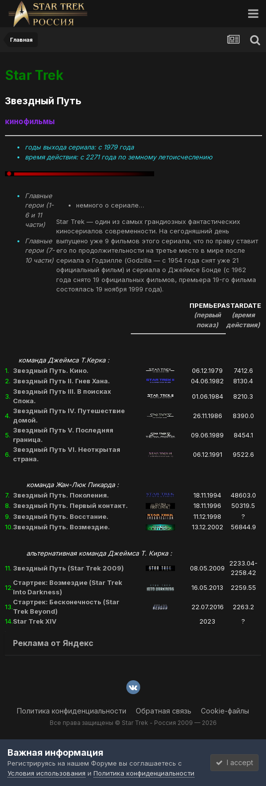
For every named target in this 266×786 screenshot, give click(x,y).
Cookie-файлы (225, 711)
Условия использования (46, 773)
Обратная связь (163, 711)
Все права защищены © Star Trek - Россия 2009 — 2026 (133, 722)
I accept (234, 762)
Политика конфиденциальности (71, 711)
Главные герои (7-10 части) (40, 250)
